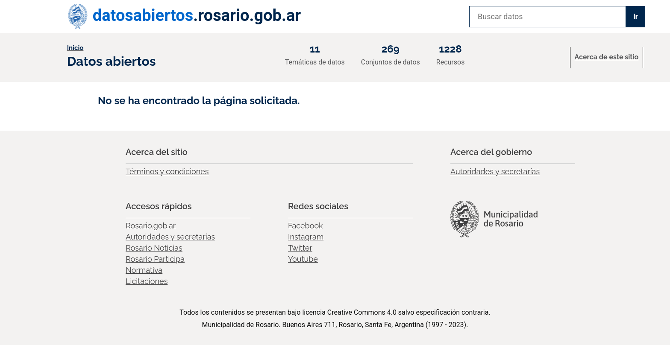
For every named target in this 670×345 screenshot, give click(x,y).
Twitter (300, 247)
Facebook (305, 225)
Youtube (303, 258)
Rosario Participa (155, 258)
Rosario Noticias (154, 247)
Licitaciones (147, 281)
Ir (635, 16)
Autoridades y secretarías (495, 171)
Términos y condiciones (167, 171)
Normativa (144, 270)
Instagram (305, 236)
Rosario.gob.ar (151, 225)
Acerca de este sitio (607, 57)
